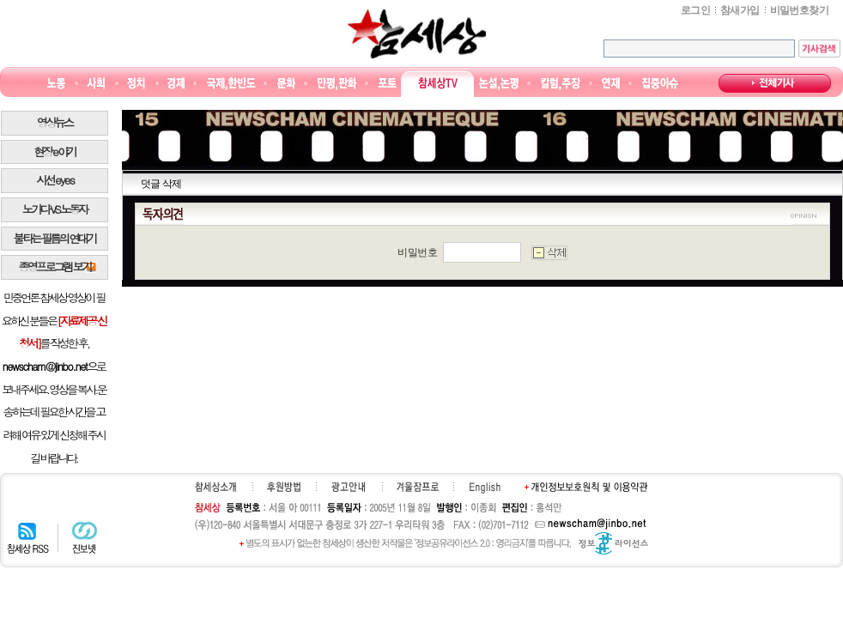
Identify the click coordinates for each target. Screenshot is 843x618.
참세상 (417, 33)
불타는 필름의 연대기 (55, 238)
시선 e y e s (54, 180)
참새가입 (740, 10)
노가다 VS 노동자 (54, 209)
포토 (387, 83)
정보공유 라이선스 (613, 543)
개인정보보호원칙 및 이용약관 (586, 487)
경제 (176, 83)
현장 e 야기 (54, 151)
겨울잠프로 (418, 487)
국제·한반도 (231, 83)
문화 (286, 83)
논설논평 (499, 83)
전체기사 (775, 83)
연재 (611, 83)
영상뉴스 (54, 122)
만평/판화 (337, 83)
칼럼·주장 (560, 83)
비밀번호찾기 (799, 10)
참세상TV (438, 83)
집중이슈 (660, 83)
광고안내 (348, 487)
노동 (56, 83)
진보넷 (84, 537)
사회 (96, 83)
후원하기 (283, 487)
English (485, 488)
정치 (136, 83)
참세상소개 (215, 487)
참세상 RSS (28, 537)
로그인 (695, 10)
